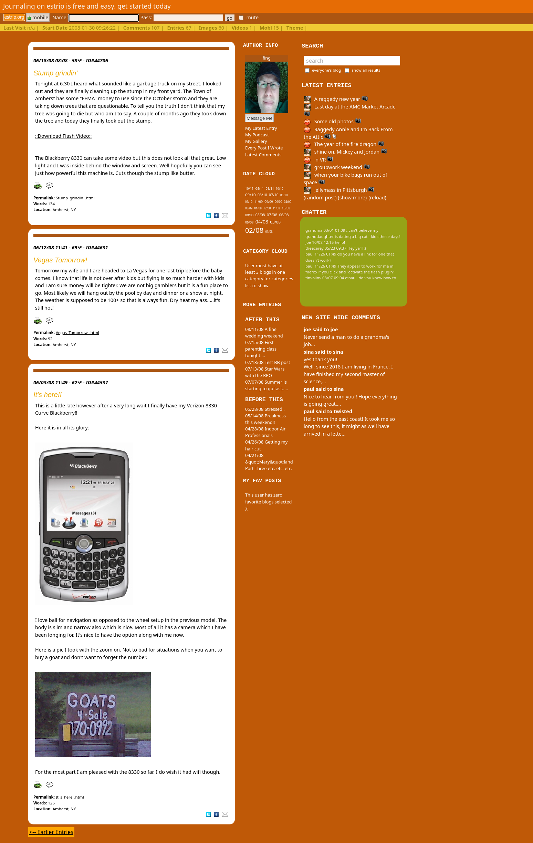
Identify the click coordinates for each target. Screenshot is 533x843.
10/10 (279, 188)
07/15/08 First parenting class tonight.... (260, 348)
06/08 (284, 214)
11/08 (276, 208)
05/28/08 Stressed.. (265, 409)
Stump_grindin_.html (75, 197)
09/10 (250, 194)
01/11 (269, 188)
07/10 (274, 194)
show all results (366, 70)
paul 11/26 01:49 (320, 254)
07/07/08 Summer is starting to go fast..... (266, 385)
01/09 (258, 208)
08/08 (260, 214)
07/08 (272, 214)
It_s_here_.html (70, 797)
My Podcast (257, 135)
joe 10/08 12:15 (319, 242)
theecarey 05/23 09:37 (325, 248)
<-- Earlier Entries (51, 832)
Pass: (181, 17)
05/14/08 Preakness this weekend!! (265, 419)
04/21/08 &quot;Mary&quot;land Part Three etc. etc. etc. (269, 461)
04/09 (287, 202)
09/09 (268, 201)
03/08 (275, 222)
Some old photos (332, 121)
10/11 (249, 188)
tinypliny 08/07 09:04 (324, 277)
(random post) (320, 197)
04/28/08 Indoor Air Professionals (265, 432)
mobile (38, 17)
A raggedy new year (336, 99)
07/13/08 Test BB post (267, 362)
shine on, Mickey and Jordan (345, 151)
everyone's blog (326, 70)
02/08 (254, 230)
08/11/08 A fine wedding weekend (264, 332)
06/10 (284, 195)
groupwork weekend (337, 167)
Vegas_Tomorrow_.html (77, 332)
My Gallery (256, 141)
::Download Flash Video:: (63, 136)
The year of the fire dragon (344, 144)
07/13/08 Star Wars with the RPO (264, 372)
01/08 (268, 231)
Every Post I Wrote (264, 148)
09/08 (249, 215)
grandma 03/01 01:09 (325, 230)
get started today (144, 6)
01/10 (248, 202)
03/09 (248, 208)
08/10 (262, 194)
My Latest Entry (261, 128)
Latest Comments (263, 155)
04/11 (259, 188)
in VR (318, 159)
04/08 (261, 221)
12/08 (267, 208)
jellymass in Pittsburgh (339, 190)
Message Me (260, 118)
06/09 (278, 202)
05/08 (249, 222)
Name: (95, 17)
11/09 (258, 201)
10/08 (286, 208)
